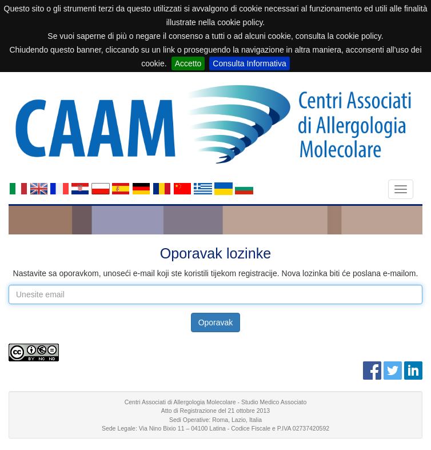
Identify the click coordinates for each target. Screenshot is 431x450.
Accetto (188, 63)
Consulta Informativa (249, 63)
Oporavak (215, 322)
